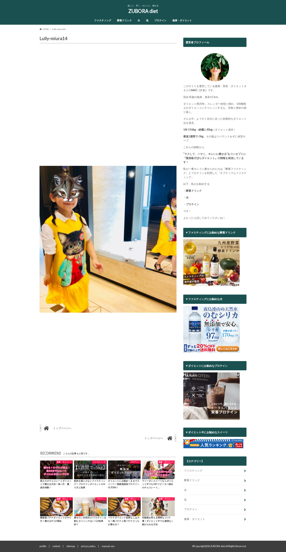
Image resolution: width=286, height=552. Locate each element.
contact (56, 546)
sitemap (70, 546)
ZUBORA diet (143, 11)
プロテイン (160, 20)
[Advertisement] (108, 106)
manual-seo (108, 546)
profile (43, 546)
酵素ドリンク (124, 20)
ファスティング (102, 20)
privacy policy (88, 546)
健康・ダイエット (182, 20)
